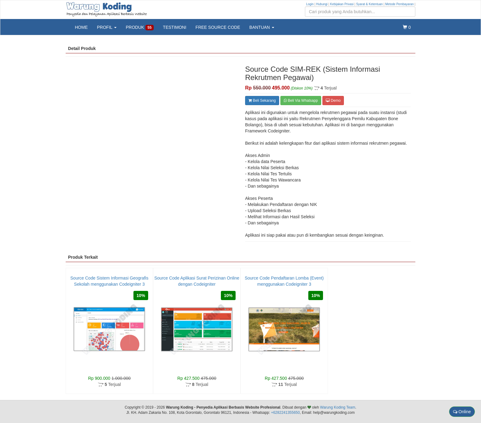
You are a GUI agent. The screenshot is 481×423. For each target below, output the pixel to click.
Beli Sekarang (262, 100)
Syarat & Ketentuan (369, 4)
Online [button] (462, 411)
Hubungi (322, 4)
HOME (81, 27)
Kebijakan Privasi (342, 4)
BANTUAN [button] (261, 27)
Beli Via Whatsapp (301, 100)
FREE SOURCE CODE (217, 27)
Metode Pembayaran (399, 4)
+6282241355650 (285, 412)
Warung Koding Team (337, 407)
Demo (333, 100)
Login (310, 4)
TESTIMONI (174, 27)
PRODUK (140, 27)
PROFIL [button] (107, 27)
